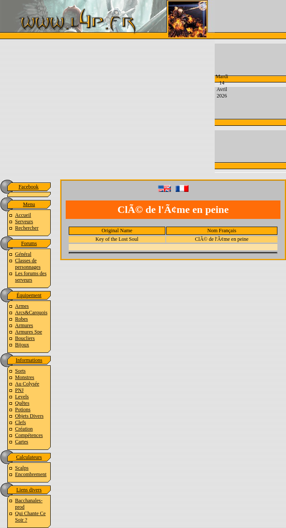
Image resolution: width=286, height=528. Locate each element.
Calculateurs (29, 457)
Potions (22, 410)
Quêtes (22, 403)
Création (24, 429)
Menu (29, 204)
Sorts (20, 371)
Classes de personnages (27, 264)
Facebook (28, 187)
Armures (24, 325)
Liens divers (29, 490)
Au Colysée (27, 384)
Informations (29, 360)
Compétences (29, 435)
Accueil (23, 215)
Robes (21, 319)
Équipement (29, 295)
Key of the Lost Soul (116, 239)
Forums (29, 243)
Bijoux (22, 345)
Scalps (21, 468)
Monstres (24, 377)
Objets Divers (29, 416)
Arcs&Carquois (31, 313)
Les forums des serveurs (30, 276)
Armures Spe (28, 332)
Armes (22, 306)
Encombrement (30, 474)
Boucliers (25, 338)
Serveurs (24, 221)
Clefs (20, 422)
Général (23, 254)
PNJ (19, 390)
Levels (22, 397)
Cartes (21, 442)
